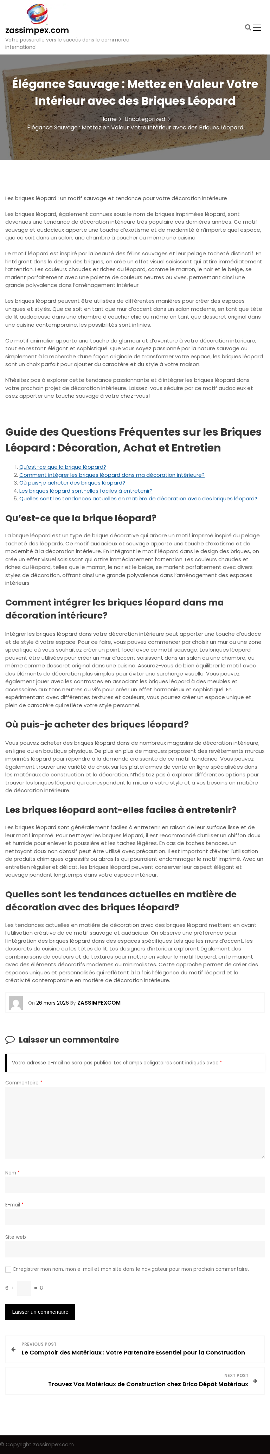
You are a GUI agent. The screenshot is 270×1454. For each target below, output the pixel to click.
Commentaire (24, 1083)
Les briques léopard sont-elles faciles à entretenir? (86, 490)
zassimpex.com (37, 30)
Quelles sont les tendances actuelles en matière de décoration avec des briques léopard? (138, 498)
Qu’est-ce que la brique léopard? (62, 466)
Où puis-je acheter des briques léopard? (72, 482)
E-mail (14, 1205)
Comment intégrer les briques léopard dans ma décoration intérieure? (112, 475)
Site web (15, 1237)
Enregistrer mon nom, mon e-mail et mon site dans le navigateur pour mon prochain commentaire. (131, 1269)
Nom (12, 1173)
